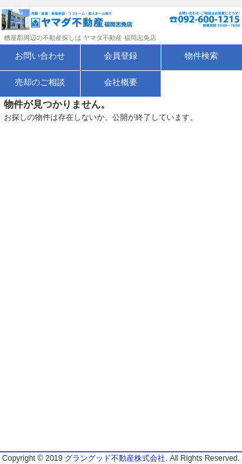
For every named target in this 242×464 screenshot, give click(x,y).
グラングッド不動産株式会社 (115, 458)
